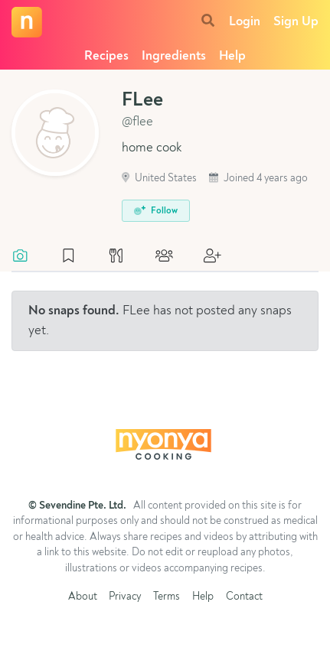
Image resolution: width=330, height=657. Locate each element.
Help (232, 56)
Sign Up (296, 21)
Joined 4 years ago (258, 179)
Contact (244, 597)
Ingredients (174, 56)
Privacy (125, 597)
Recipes (106, 56)
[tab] (27, 257)
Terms (166, 597)
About (82, 597)
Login (244, 21)
